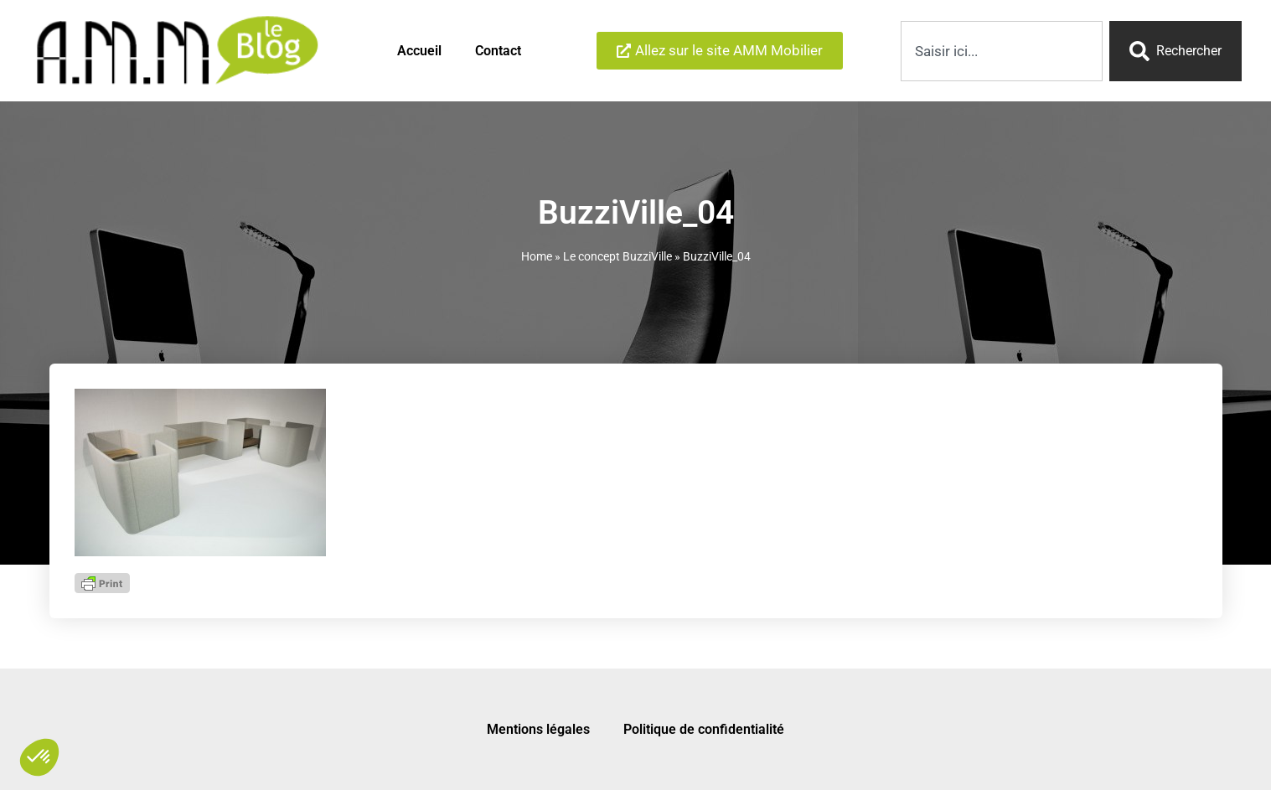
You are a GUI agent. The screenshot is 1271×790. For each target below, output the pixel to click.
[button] (39, 757)
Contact (498, 51)
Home (536, 256)
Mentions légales (538, 729)
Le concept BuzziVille (617, 256)
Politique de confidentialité (703, 729)
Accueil (419, 51)
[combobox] (1002, 51)
